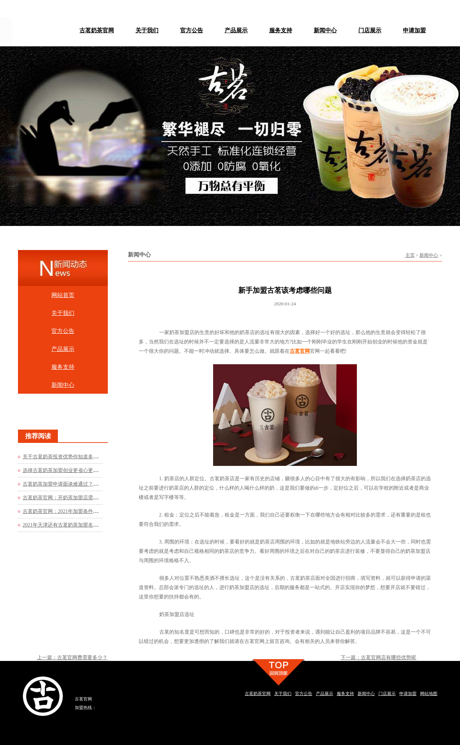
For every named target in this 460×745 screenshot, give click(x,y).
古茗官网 (300, 351)
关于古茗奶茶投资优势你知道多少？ (63, 456)
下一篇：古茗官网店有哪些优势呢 (378, 657)
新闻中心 (428, 255)
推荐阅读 (38, 436)
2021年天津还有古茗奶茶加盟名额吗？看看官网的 (78, 525)
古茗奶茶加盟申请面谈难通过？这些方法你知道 (75, 484)
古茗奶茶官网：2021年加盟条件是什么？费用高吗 (78, 511)
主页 (410, 255)
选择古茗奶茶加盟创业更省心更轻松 (63, 470)
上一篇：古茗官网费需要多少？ (72, 657)
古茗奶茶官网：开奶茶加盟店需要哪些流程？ (73, 497)
